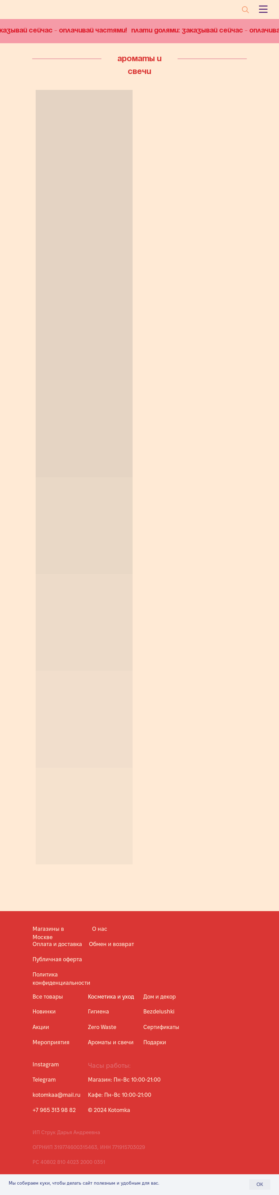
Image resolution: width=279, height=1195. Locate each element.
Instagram (46, 1064)
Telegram (44, 1080)
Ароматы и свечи (111, 1042)
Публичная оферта (57, 959)
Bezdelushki (158, 1012)
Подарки (154, 1042)
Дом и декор (159, 997)
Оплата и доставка (57, 944)
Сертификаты (161, 1027)
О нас (99, 929)
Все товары (48, 997)
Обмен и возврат (111, 944)
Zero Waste (102, 1027)
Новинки (44, 1012)
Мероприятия (51, 1042)
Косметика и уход (111, 997)
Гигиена (98, 1012)
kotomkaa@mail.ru (57, 1095)
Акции (41, 1027)
